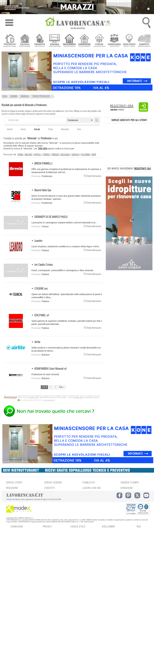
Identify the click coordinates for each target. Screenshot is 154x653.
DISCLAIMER (108, 526)
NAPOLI (37, 154)
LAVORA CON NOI (91, 488)
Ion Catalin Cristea (43, 264)
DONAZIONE (127, 488)
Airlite (37, 342)
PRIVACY (47, 526)
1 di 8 (44, 387)
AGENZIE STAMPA (130, 482)
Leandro (38, 241)
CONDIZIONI (17, 526)
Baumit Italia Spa (42, 190)
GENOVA (75, 154)
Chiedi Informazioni (92, 176)
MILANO (28, 154)
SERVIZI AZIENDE (53, 482)
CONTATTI (49, 488)
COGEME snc (41, 288)
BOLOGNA (65, 154)
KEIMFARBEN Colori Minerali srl (50, 368)
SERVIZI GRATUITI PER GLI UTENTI (129, 120)
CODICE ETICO (77, 526)
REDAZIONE (12, 488)
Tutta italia (42, 148)
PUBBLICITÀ (88, 482)
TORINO (46, 154)
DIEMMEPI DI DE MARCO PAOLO (51, 217)
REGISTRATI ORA (121, 106)
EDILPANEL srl (41, 315)
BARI (94, 154)
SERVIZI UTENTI (14, 482)
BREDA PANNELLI (43, 163)
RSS (139, 526)
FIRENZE (55, 154)
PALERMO (85, 154)
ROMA (20, 154)
